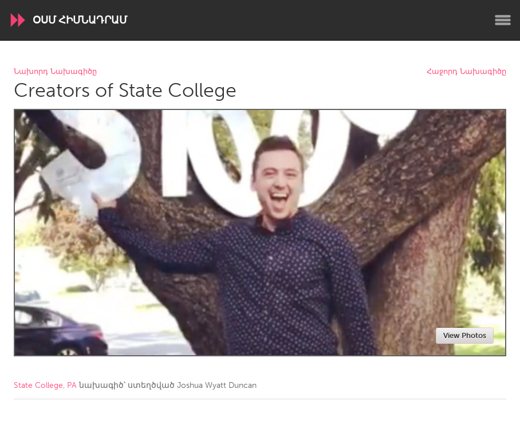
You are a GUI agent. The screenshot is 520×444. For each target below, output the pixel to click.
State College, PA (45, 385)
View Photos (464, 335)
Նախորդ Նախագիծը (55, 72)
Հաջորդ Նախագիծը (466, 72)
